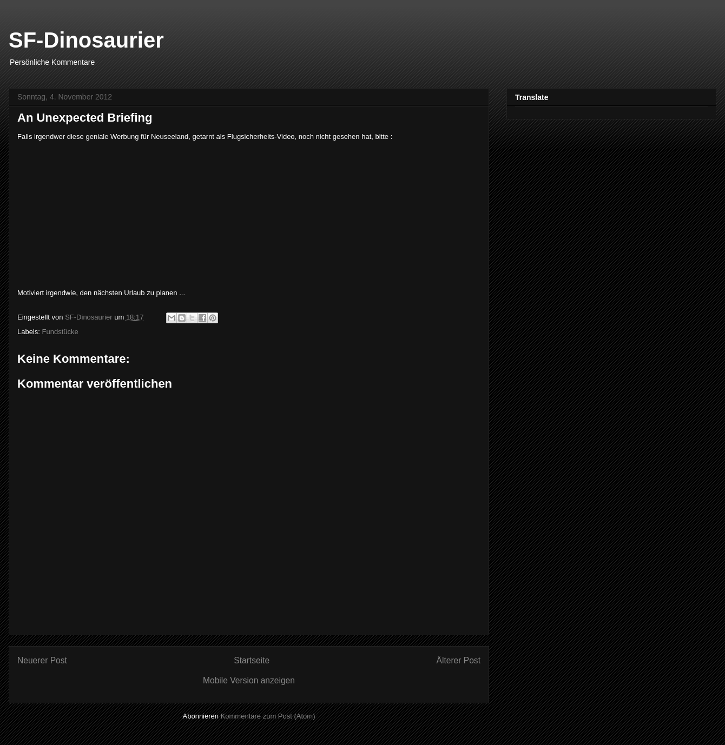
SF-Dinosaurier (86, 40)
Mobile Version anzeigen (249, 680)
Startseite (251, 660)
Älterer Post (458, 660)
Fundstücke (60, 332)
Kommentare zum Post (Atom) (268, 716)
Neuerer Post (42, 660)
